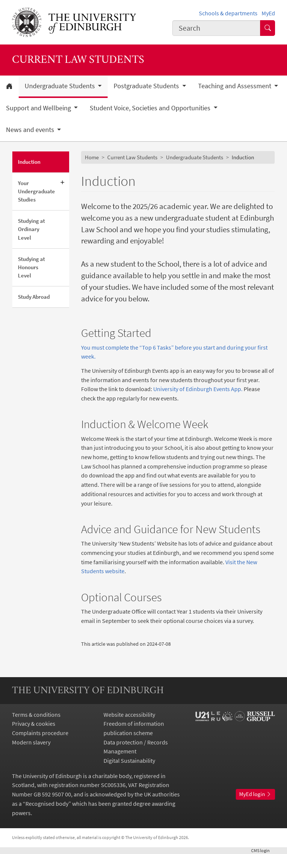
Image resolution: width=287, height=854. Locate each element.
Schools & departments (228, 13)
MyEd (268, 13)
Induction (29, 161)
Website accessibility (129, 714)
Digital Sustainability (129, 760)
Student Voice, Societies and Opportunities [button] (151, 108)
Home (92, 157)
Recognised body (46, 803)
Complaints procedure (40, 733)
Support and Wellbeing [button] (39, 108)
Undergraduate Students (194, 157)
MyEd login (255, 794)
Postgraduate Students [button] (147, 86)
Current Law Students (132, 157)
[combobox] (216, 28)
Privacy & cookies (33, 723)
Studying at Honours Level (31, 267)
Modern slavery (31, 742)
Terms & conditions (36, 714)
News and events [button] (31, 130)
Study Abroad (34, 296)
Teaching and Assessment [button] (235, 86)
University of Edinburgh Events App (196, 389)
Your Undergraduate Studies (36, 191)
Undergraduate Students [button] (60, 86)
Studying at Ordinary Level (31, 229)
